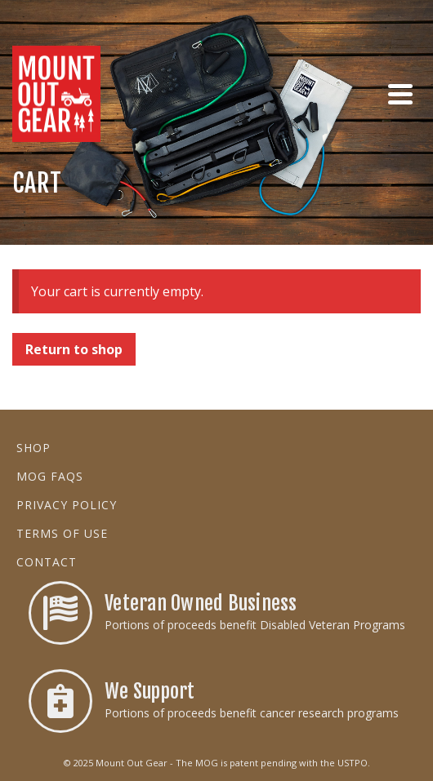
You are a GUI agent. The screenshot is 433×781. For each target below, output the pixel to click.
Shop (33, 447)
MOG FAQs (49, 476)
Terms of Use (62, 533)
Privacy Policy (66, 505)
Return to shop (74, 349)
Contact (46, 562)
